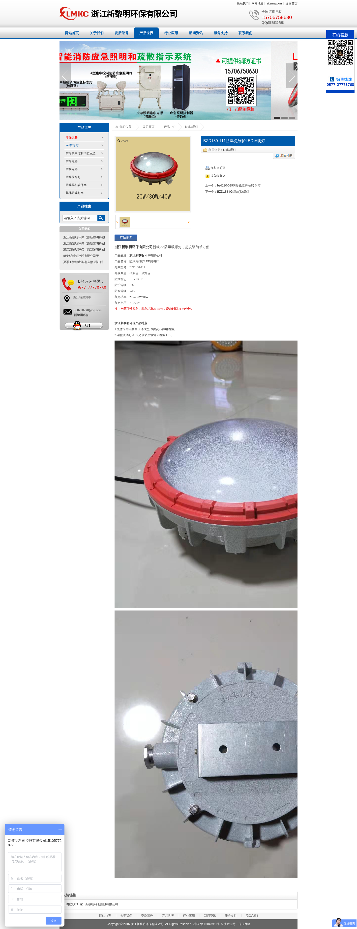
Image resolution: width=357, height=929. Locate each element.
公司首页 (148, 127)
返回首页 (292, 3)
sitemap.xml (275, 3)
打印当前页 (215, 168)
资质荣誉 (121, 33)
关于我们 (97, 33)
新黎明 (126, 247)
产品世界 (146, 33)
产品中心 (170, 127)
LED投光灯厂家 (72, 904)
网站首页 (72, 33)
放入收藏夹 (215, 176)
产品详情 (126, 237)
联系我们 (243, 3)
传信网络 (244, 924)
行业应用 (171, 33)
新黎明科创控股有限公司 (101, 904)
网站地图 (258, 3)
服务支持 (221, 33)
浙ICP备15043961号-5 (208, 924)
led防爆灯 (229, 150)
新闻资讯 (196, 33)
